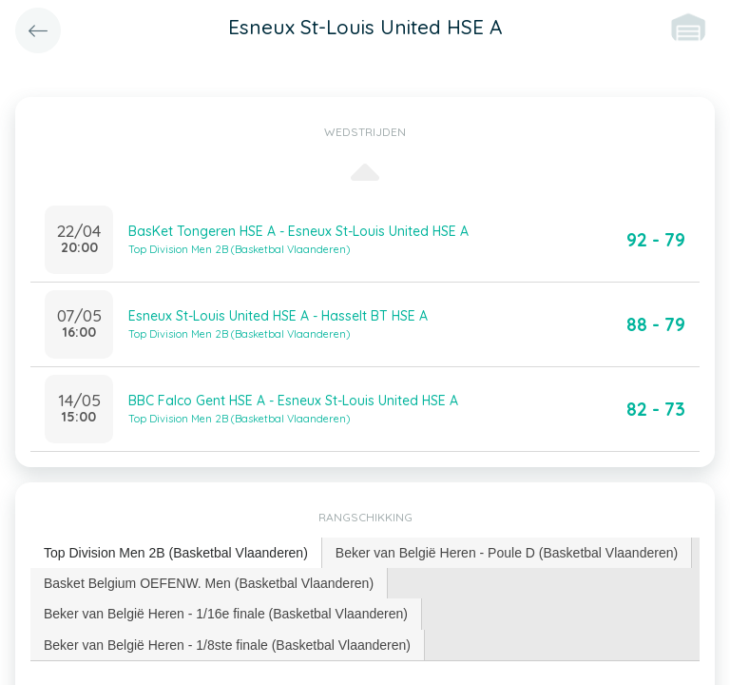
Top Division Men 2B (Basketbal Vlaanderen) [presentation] (176, 552)
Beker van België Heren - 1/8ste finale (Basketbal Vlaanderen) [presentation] (227, 645)
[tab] (176, 553)
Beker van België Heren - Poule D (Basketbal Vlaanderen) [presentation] (507, 552)
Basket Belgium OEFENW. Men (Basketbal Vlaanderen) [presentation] (209, 583)
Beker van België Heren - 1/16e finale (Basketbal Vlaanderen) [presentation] (226, 613)
